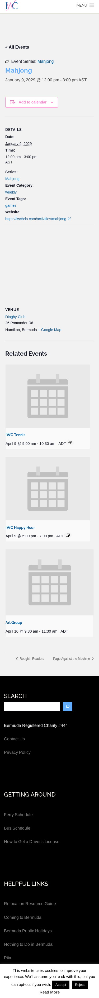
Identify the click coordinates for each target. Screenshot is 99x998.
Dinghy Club (15, 317)
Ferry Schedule (18, 814)
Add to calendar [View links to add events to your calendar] (33, 102)
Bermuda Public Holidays (28, 931)
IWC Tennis (15, 435)
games (10, 205)
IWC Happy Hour (20, 527)
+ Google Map (49, 330)
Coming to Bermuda (22, 917)
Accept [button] (60, 985)
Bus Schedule (17, 828)
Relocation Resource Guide (30, 903)
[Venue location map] (49, 263)
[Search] (67, 706)
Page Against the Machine (72, 659)
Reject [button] (80, 985)
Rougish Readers (31, 659)
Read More (50, 992)
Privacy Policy (17, 752)
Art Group (14, 622)
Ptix (7, 957)
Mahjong (12, 179)
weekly (11, 192)
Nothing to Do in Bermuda (28, 944)
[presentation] (48, 396)
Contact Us (14, 739)
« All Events (17, 47)
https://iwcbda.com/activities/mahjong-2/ (37, 219)
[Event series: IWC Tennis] (70, 442)
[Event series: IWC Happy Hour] (68, 535)
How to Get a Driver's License (31, 841)
